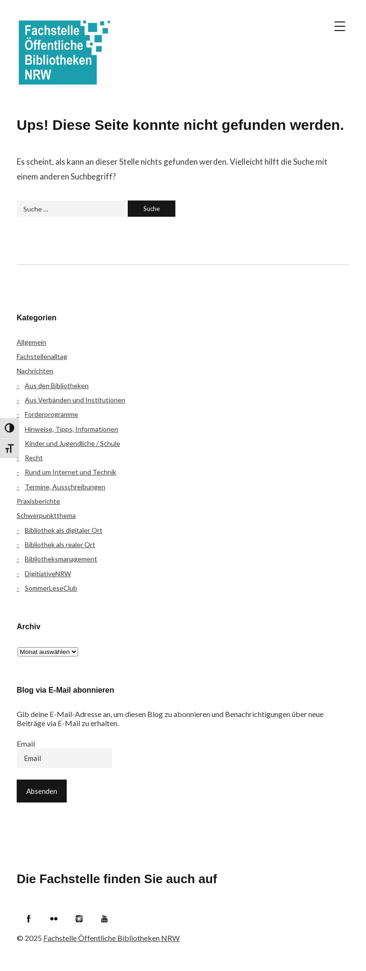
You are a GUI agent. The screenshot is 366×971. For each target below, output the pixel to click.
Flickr (54, 918)
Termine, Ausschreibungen (65, 487)
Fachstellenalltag (42, 356)
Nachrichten (35, 371)
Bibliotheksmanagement (61, 559)
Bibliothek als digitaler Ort (63, 530)
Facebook (29, 918)
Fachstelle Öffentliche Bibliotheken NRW (64, 52)
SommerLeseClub (51, 588)
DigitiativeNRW (48, 574)
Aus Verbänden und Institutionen (75, 400)
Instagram (79, 918)
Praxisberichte (38, 501)
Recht (34, 458)
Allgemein (31, 342)
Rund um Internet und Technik (70, 472)
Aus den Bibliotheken (57, 385)
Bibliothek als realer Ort (60, 544)
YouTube (104, 918)
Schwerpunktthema (46, 515)
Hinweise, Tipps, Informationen (71, 429)
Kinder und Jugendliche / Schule (72, 443)
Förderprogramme (51, 414)
